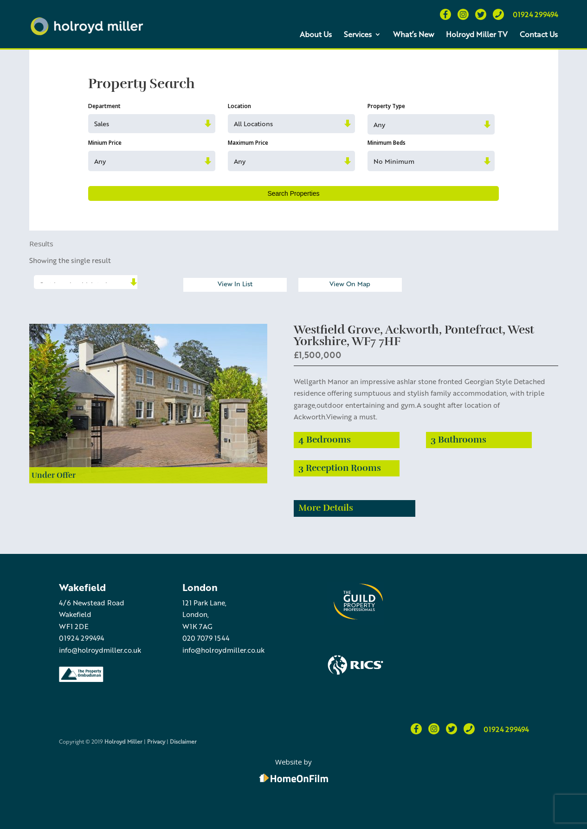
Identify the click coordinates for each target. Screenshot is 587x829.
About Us (316, 34)
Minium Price (105, 143)
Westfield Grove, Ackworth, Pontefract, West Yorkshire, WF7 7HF (414, 335)
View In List (235, 283)
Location (239, 106)
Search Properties (293, 193)
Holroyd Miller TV (477, 34)
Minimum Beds (387, 143)
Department (104, 106)
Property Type (386, 106)
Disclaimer (183, 741)
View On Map (349, 283)
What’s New (413, 34)
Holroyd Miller (123, 741)
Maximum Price (248, 143)
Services (358, 34)
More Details (325, 508)
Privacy (156, 741)
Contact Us (539, 34)
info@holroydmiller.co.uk (100, 649)
